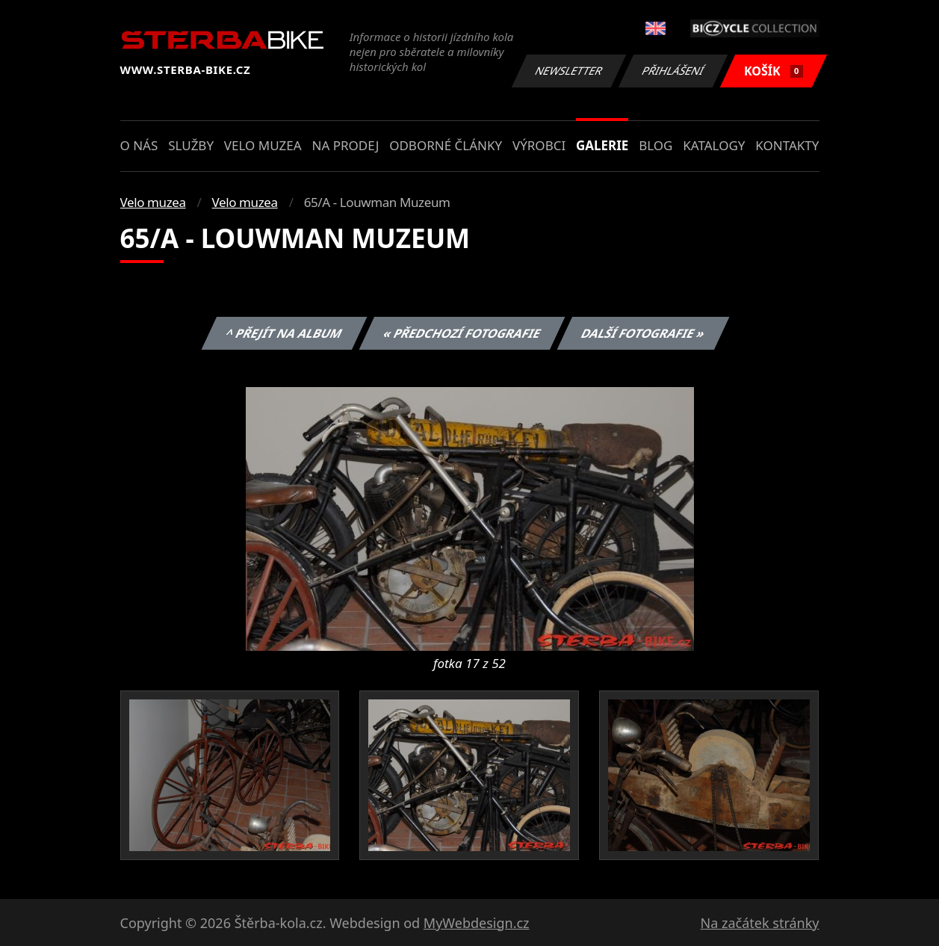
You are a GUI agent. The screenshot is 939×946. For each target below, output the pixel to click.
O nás (139, 145)
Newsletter (569, 71)
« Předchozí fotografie (462, 333)
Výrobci (538, 145)
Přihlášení (673, 71)
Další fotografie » (643, 333)
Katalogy (714, 145)
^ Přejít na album (284, 333)
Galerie (602, 145)
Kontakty (787, 145)
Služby (191, 145)
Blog (655, 145)
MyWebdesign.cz (477, 923)
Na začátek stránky (760, 923)
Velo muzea (263, 145)
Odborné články (445, 145)
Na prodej (345, 145)
